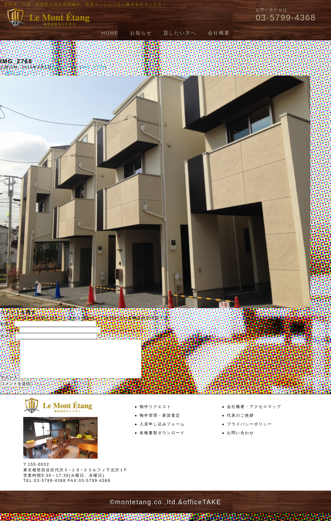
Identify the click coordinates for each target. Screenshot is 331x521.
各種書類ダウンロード (162, 440)
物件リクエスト (155, 414)
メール (8, 330)
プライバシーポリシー (249, 432)
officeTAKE (202, 509)
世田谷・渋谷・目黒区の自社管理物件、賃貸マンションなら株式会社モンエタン (85, 4)
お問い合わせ (240, 440)
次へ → (24, 72)
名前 (6, 324)
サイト (7, 336)
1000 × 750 (65, 67)
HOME (109, 33)
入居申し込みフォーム (162, 432)
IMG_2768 (93, 67)
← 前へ (7, 72)
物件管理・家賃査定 (160, 423)
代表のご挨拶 (240, 423)
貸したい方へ (179, 33)
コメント (9, 385)
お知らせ (141, 33)
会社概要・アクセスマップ (254, 414)
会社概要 (219, 33)
